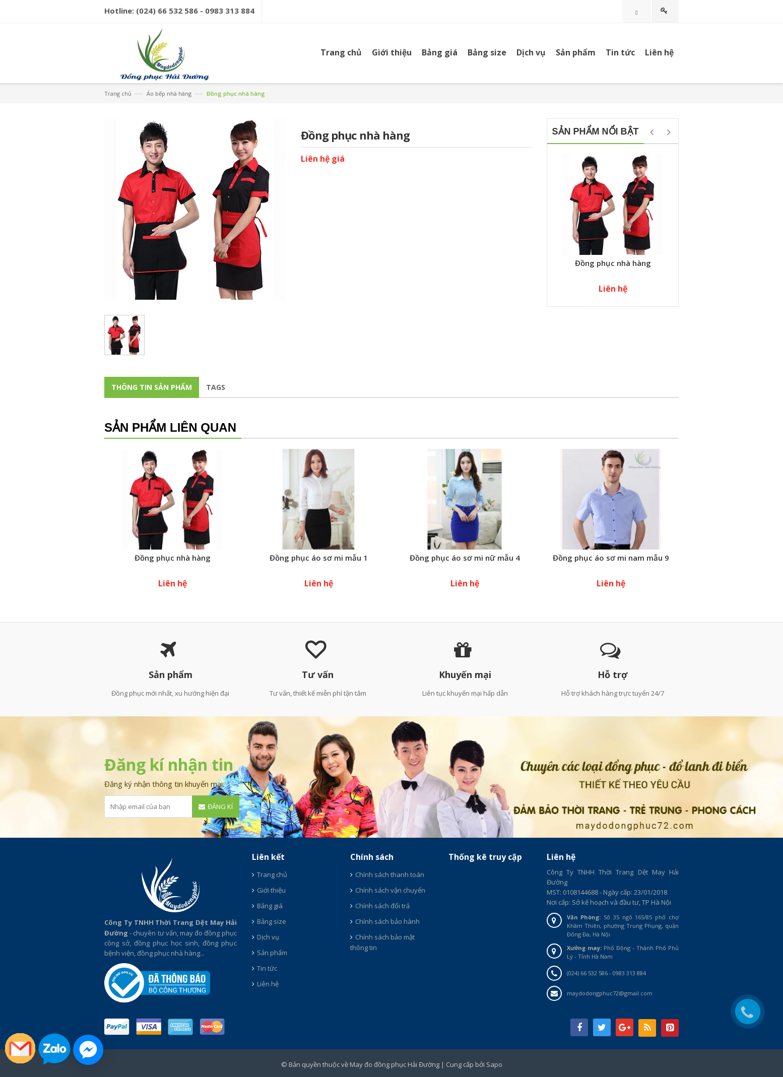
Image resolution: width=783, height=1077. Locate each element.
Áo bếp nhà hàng (169, 93)
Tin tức (267, 968)
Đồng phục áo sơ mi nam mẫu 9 (611, 558)
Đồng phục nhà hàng (613, 263)
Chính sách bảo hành (387, 921)
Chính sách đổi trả (382, 905)
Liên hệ (268, 983)
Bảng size (271, 921)
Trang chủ (341, 52)
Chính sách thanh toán (389, 874)
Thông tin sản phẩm (151, 387)
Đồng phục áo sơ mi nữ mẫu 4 (465, 558)
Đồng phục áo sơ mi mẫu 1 (319, 558)
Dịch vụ (531, 52)
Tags (215, 387)
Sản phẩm (576, 52)
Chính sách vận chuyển (390, 890)
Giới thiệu (271, 890)
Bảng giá (270, 905)
